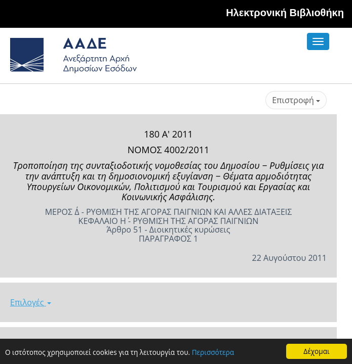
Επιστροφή (296, 100)
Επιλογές (30, 302)
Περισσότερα (213, 352)
